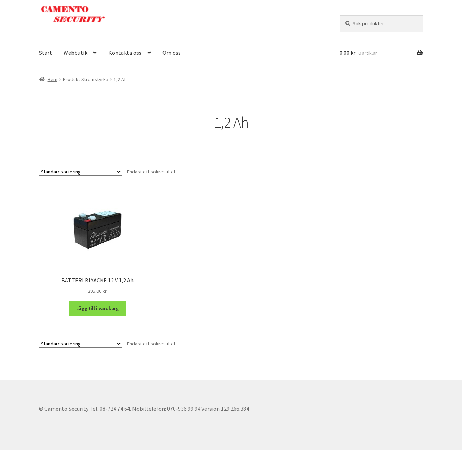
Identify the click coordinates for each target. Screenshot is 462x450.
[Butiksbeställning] (80, 172)
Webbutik (75, 52)
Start (45, 52)
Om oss (171, 52)
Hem (52, 79)
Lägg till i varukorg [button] (97, 308)
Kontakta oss (124, 52)
